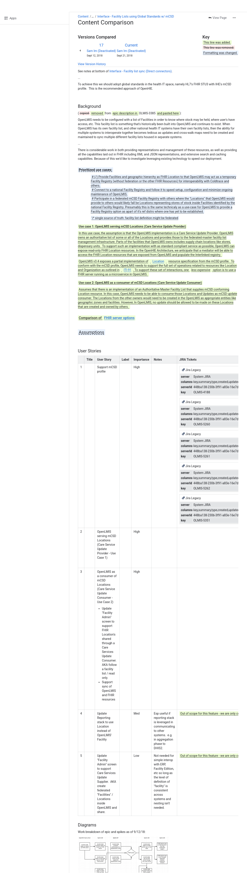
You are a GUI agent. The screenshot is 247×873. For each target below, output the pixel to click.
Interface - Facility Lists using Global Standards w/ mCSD (136, 16)
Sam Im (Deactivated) (101, 51)
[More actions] (234, 18)
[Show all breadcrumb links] (92, 16)
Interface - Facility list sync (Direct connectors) (140, 71)
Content (83, 16)
